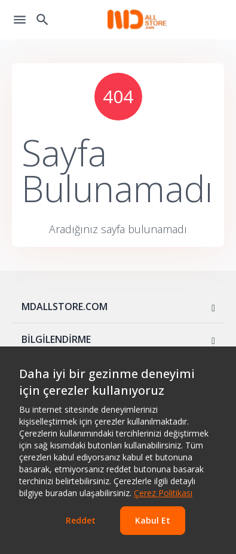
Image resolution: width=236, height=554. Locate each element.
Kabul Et (152, 520)
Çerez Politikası (163, 493)
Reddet (81, 520)
